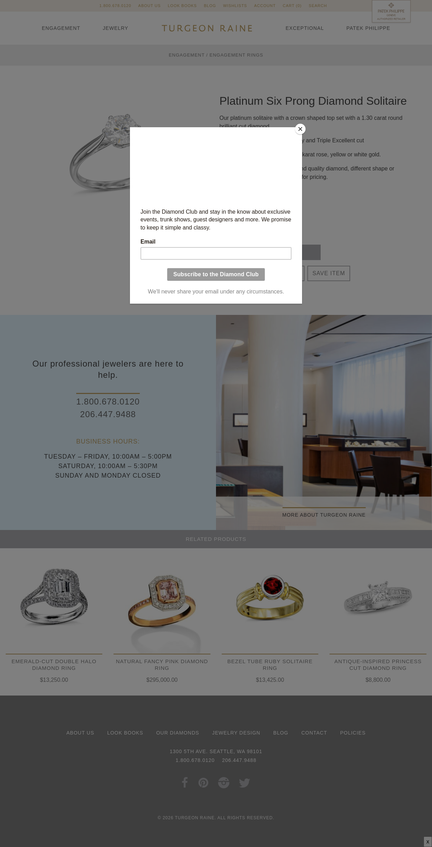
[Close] (300, 129)
